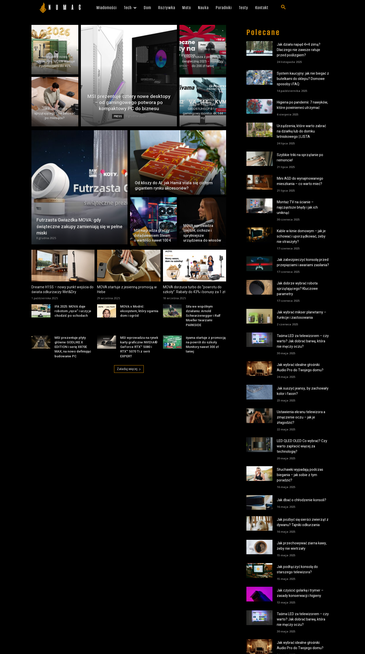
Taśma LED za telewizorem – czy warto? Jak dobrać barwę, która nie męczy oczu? (303, 341)
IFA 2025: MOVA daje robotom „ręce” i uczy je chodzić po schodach (72, 311)
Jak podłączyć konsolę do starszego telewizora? (297, 569)
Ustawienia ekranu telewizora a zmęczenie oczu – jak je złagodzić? (301, 417)
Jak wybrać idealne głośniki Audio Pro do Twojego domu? (300, 367)
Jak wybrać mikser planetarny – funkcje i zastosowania (301, 315)
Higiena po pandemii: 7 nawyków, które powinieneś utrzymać (302, 105)
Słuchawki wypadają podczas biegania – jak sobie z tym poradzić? (300, 475)
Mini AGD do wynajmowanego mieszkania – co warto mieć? (300, 181)
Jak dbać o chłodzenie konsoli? (301, 500)
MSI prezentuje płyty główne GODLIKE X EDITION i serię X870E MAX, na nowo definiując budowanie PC (72, 347)
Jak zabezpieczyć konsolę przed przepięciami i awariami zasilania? (303, 262)
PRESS (118, 116)
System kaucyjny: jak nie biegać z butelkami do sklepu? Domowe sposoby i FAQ (303, 79)
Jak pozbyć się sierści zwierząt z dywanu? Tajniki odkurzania (302, 522)
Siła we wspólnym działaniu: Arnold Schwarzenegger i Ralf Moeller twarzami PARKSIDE (203, 316)
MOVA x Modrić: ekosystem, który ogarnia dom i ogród (139, 311)
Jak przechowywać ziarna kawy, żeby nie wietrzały (302, 546)
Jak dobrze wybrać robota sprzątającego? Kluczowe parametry (297, 289)
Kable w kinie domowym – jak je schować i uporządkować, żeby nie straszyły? (301, 236)
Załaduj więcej (129, 369)
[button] (283, 7)
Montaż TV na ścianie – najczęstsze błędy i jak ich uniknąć (297, 207)
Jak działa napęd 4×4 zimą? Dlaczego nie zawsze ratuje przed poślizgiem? (298, 50)
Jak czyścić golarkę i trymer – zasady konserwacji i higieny (300, 593)
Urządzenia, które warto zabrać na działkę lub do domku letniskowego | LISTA (301, 131)
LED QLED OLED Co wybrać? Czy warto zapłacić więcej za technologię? (302, 446)
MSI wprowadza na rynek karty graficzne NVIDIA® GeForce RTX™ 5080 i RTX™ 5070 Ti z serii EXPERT (139, 347)
